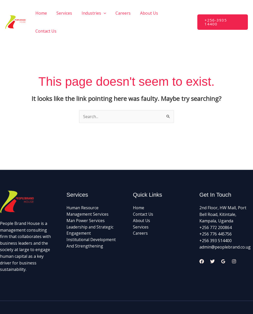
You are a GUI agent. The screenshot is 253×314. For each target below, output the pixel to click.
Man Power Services (85, 203)
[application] (106, 13)
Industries (96, 13)
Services (68, 13)
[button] (222, 13)
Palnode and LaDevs (177, 298)
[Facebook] (201, 243)
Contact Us (177, 13)
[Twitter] (212, 243)
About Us (150, 13)
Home (46, 13)
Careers (124, 13)
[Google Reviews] (223, 243)
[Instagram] (234, 243)
